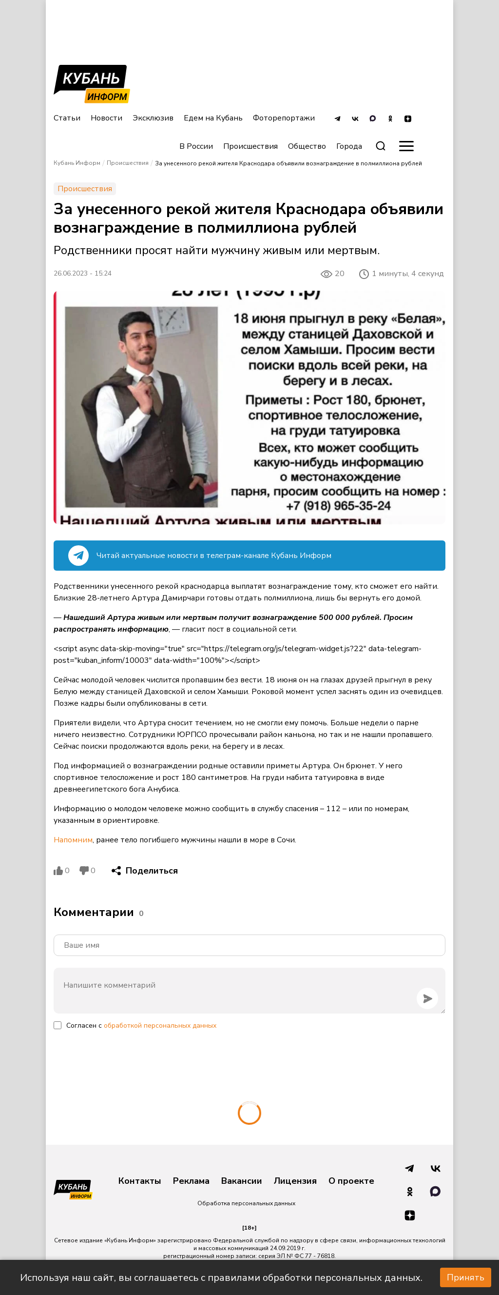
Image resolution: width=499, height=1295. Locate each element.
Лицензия (295, 1181)
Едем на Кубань (213, 118)
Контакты (139, 1181)
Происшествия (250, 146)
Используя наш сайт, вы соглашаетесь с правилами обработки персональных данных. (221, 1277)
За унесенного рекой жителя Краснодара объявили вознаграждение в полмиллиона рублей (288, 163)
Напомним (73, 840)
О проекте (351, 1181)
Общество (307, 146)
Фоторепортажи (284, 118)
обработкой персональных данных (160, 1025)
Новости (106, 118)
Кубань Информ (77, 163)
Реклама (191, 1181)
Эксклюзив (153, 118)
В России (196, 146)
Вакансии (241, 1181)
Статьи (67, 118)
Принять (465, 1277)
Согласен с (141, 1025)
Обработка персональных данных (246, 1203)
